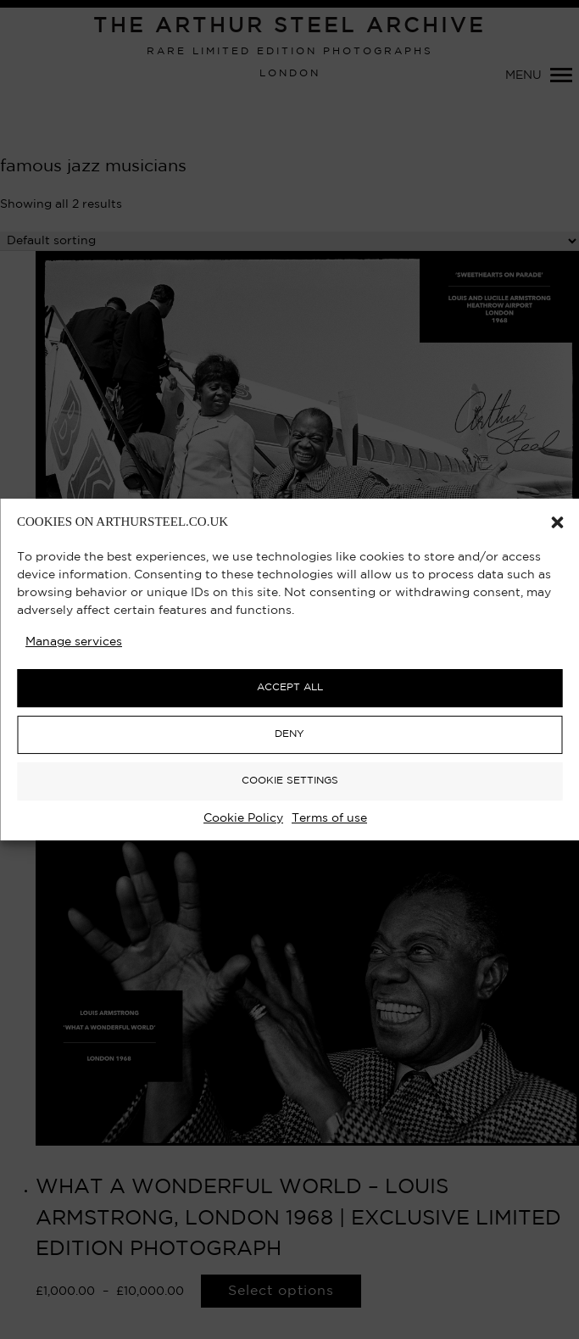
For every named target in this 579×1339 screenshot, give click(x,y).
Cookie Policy (243, 818)
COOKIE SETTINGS (290, 780)
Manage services (73, 642)
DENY (289, 734)
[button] (556, 522)
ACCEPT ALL (290, 687)
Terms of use (329, 818)
